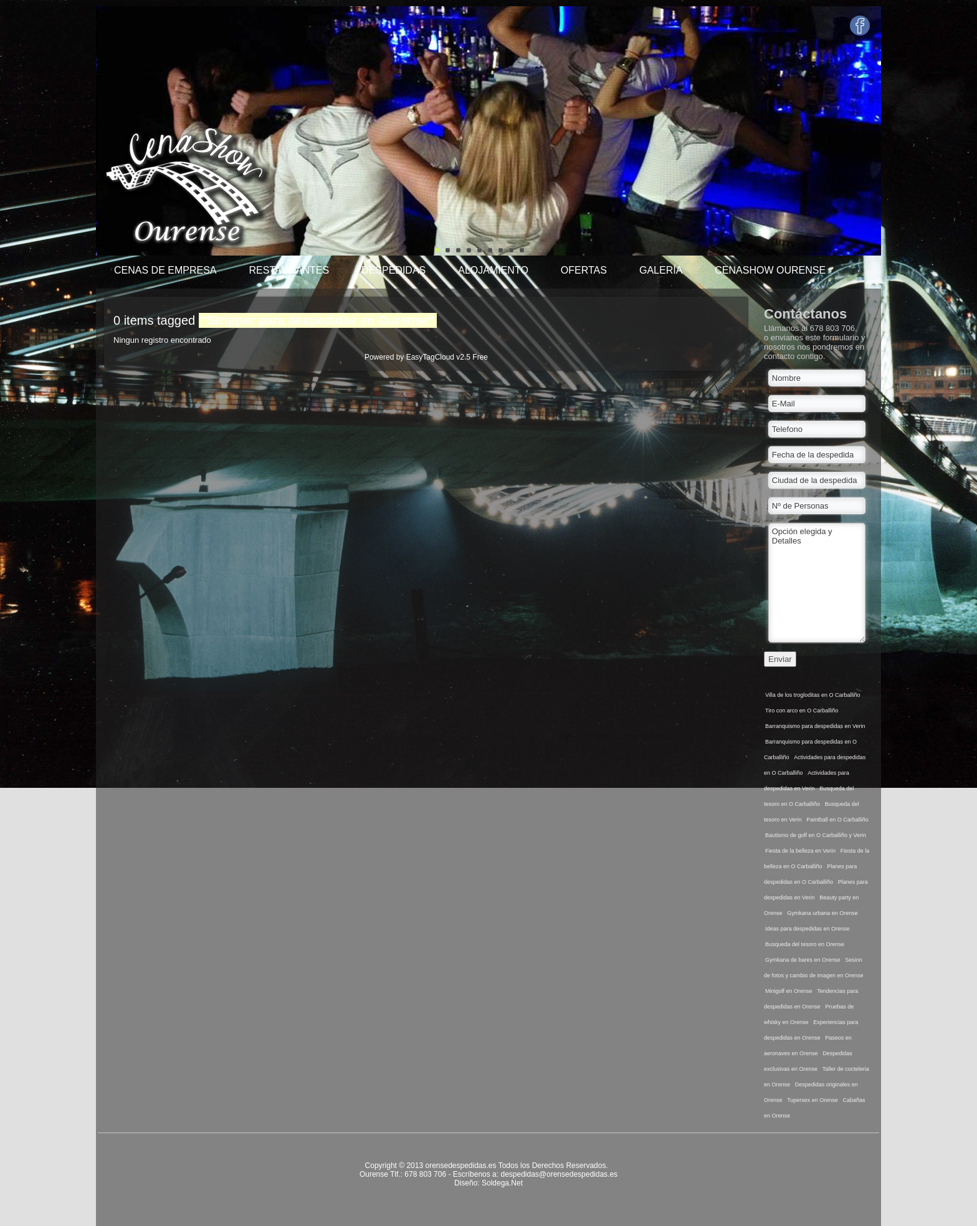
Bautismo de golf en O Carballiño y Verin (815, 835)
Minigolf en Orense (789, 991)
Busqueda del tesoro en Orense (804, 944)
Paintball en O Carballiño (837, 820)
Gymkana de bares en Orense (803, 960)
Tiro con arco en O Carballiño (801, 710)
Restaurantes (289, 270)
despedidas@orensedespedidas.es (558, 1174)
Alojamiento (493, 270)
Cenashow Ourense (770, 270)
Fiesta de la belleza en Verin (800, 851)
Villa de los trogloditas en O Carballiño (812, 695)
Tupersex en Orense (812, 1100)
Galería (660, 270)
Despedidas (393, 270)
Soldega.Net (502, 1183)
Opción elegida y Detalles (817, 583)
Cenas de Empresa (165, 270)
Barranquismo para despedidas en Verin (815, 726)
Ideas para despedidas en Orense (807, 929)
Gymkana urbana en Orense (822, 913)
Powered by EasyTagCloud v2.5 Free (426, 357)
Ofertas (584, 270)
